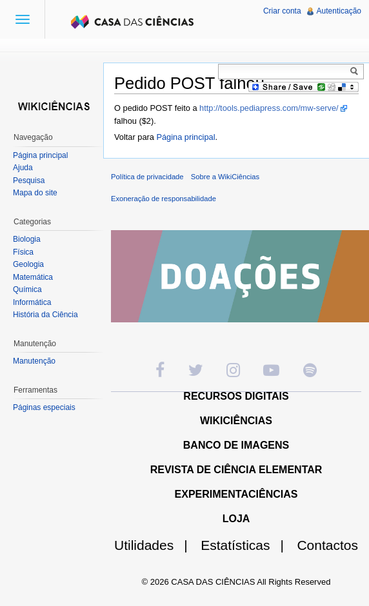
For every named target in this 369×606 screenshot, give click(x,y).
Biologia (27, 239)
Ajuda (23, 167)
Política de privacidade (147, 177)
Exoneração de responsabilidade (163, 198)
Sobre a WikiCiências (225, 177)
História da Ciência (45, 314)
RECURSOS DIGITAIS (235, 396)
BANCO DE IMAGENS (236, 445)
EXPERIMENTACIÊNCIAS (236, 494)
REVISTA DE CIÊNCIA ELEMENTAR (236, 469)
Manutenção (34, 361)
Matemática (33, 277)
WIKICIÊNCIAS (236, 420)
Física (23, 252)
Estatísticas (247, 545)
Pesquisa (29, 180)
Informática (32, 302)
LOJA (236, 518)
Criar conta (282, 10)
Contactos (327, 545)
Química (27, 289)
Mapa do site (35, 192)
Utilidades (156, 545)
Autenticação (339, 10)
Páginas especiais (44, 407)
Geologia (28, 264)
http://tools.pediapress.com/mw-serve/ (269, 108)
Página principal (185, 137)
